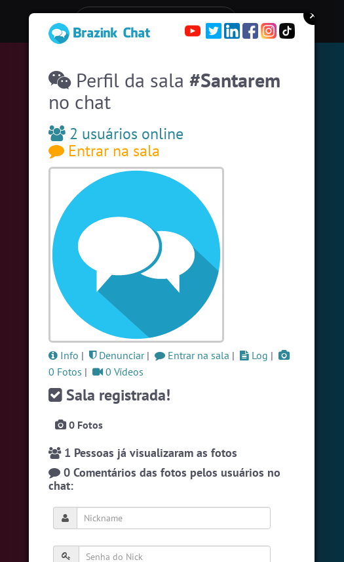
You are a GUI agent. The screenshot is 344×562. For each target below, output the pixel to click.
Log (254, 355)
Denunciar (116, 355)
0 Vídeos (117, 371)
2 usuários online (115, 133)
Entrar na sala (104, 150)
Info (63, 355)
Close (313, 15)
